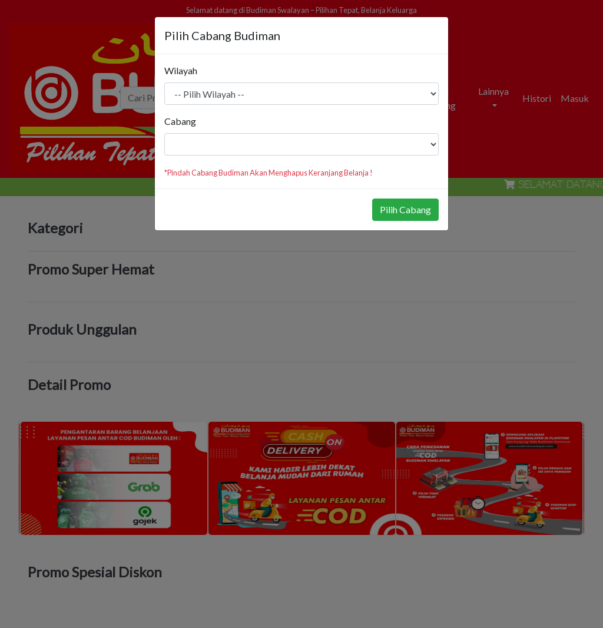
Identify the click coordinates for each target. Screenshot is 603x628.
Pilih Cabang (405, 209)
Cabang (180, 121)
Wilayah (180, 70)
